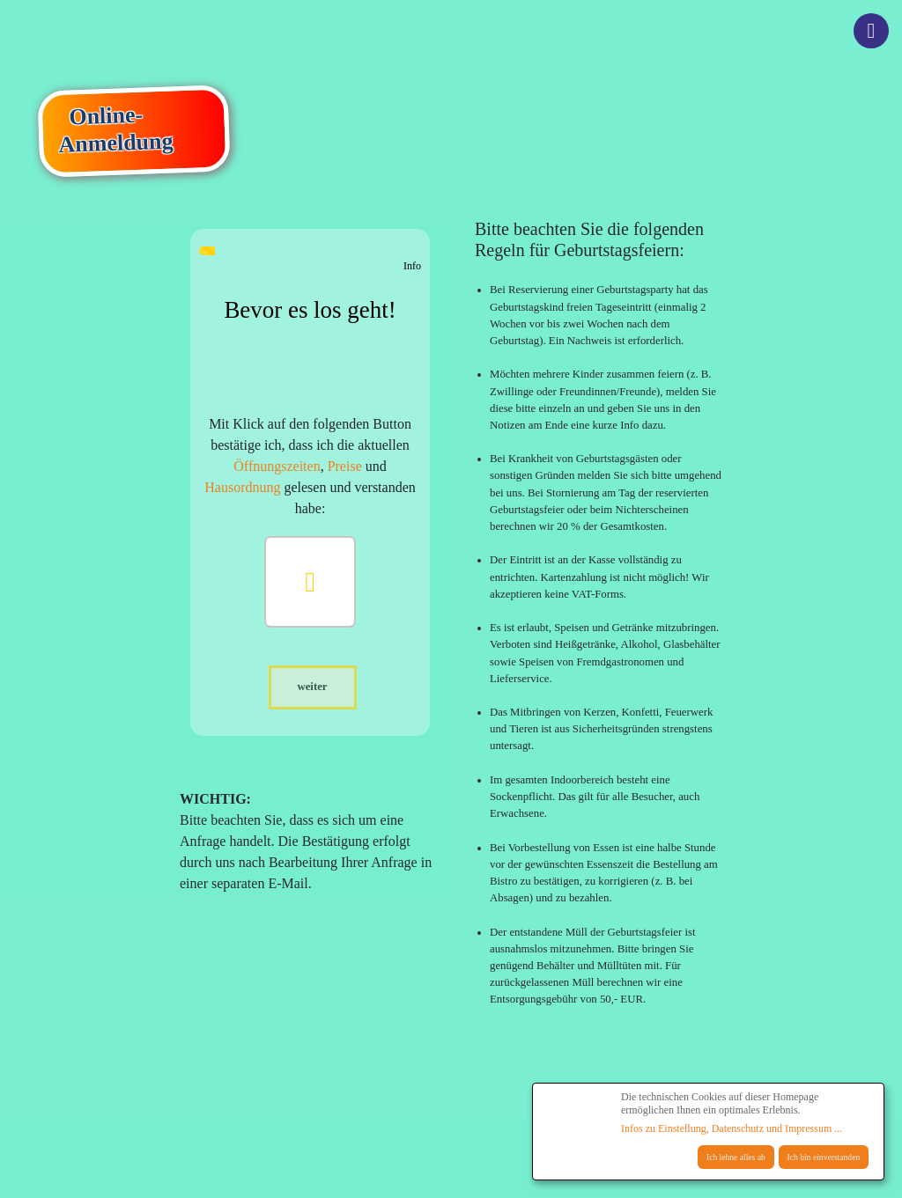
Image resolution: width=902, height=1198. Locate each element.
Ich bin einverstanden (824, 1157)
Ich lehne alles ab (735, 1157)
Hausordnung (242, 487)
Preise (345, 466)
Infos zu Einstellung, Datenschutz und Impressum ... (731, 1128)
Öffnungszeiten (276, 466)
